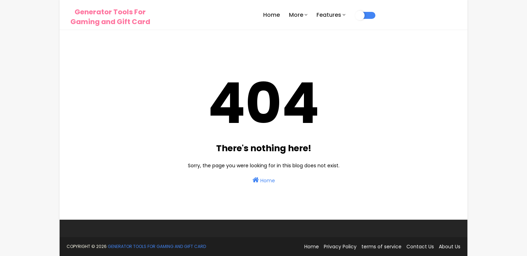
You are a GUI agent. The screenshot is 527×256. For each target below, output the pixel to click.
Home (263, 180)
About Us (449, 246)
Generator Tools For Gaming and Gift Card (110, 17)
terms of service (381, 246)
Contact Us (420, 246)
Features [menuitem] (328, 15)
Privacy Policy (340, 246)
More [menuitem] (296, 15)
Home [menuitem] (271, 15)
